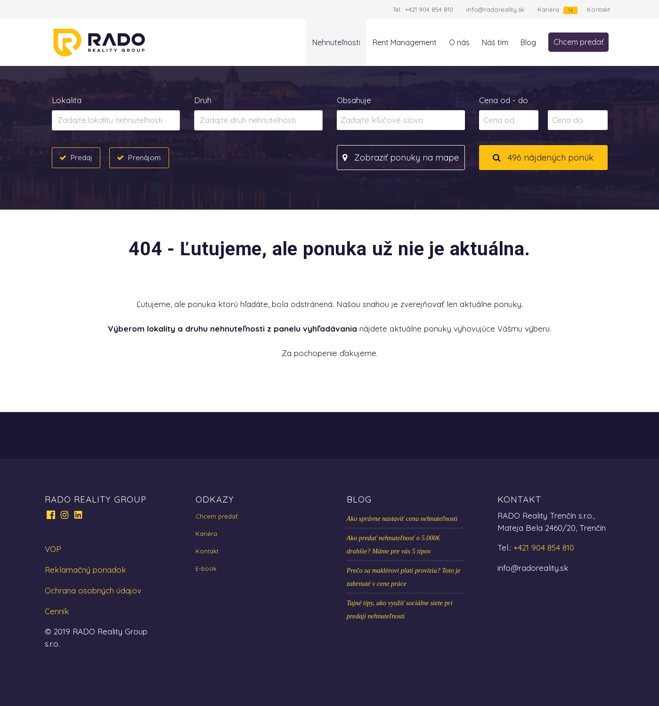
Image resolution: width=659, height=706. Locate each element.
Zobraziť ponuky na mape (400, 157)
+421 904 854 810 (429, 9)
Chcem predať (578, 42)
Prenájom (144, 157)
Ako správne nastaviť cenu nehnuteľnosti (402, 518)
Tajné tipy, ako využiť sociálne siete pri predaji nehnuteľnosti (400, 609)
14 (570, 10)
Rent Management (405, 42)
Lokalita (66, 100)
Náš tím (495, 42)
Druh (203, 100)
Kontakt (598, 9)
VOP (53, 549)
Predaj (82, 157)
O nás (459, 42)
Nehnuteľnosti (336, 42)
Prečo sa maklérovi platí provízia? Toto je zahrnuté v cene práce (404, 577)
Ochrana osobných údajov (93, 590)
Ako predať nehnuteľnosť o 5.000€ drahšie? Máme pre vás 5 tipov (393, 544)
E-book (206, 568)
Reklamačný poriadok (85, 570)
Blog (528, 42)
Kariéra (548, 9)
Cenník (57, 611)
